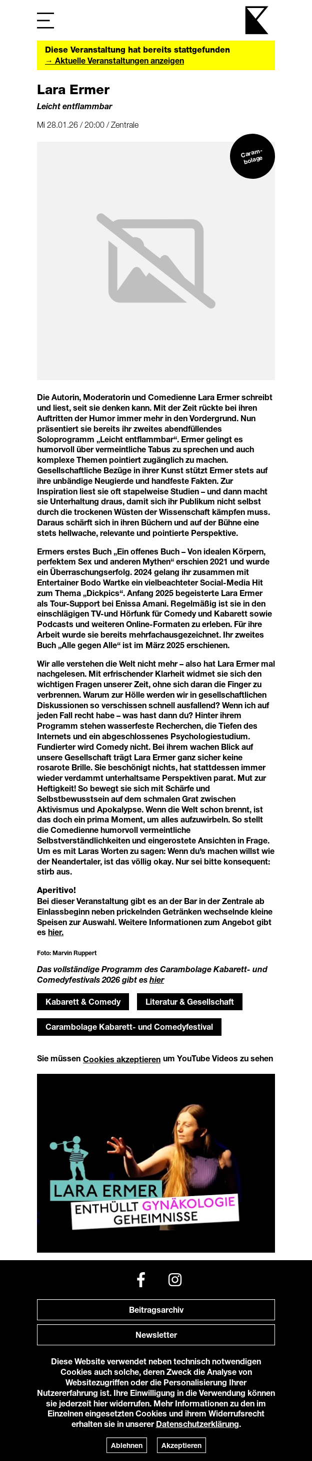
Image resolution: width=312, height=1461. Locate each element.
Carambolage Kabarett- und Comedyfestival (129, 1026)
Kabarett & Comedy (83, 1001)
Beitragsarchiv (156, 1309)
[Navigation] (45, 20)
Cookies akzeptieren (121, 1059)
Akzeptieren (182, 1445)
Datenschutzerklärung (197, 1423)
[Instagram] (175, 1279)
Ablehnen (126, 1445)
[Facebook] (141, 1279)
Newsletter (156, 1334)
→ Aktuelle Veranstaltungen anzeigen (114, 60)
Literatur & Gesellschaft (190, 1001)
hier (157, 979)
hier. (56, 932)
